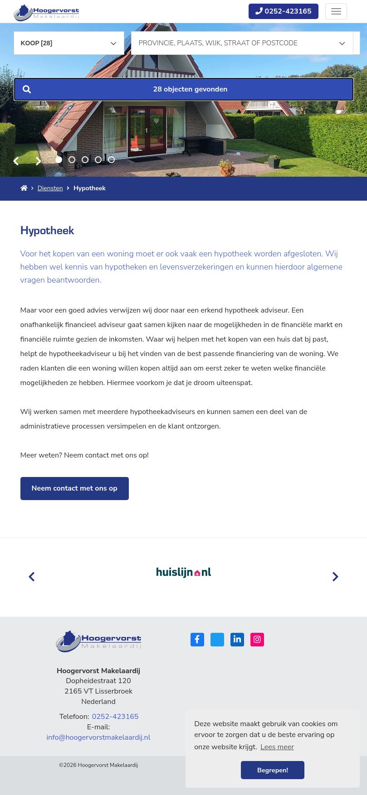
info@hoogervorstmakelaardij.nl (99, 737)
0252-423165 (283, 11)
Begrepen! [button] (272, 770)
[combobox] (69, 39)
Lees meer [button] (277, 747)
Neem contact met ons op (74, 488)
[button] (184, 89)
